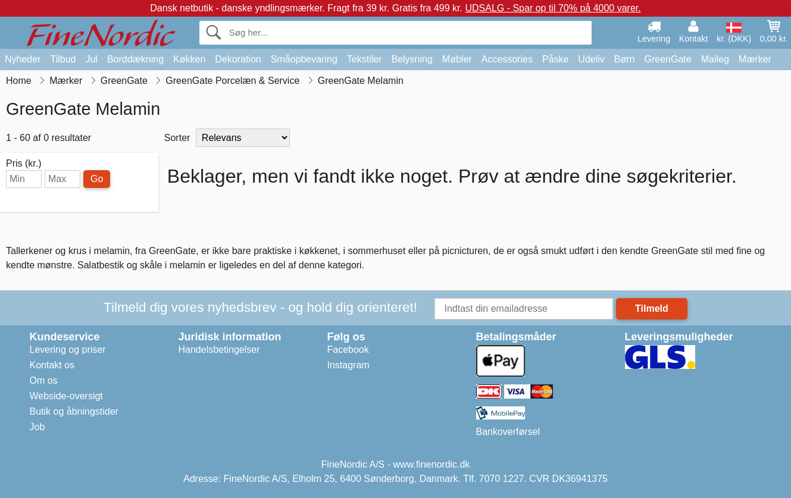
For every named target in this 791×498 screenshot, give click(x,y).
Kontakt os (52, 365)
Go (96, 179)
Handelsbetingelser (219, 349)
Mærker (755, 59)
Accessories (507, 59)
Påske (555, 59)
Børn (624, 59)
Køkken (189, 59)
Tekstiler (364, 59)
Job (37, 427)
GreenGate (668, 59)
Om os (44, 380)
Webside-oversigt (66, 396)
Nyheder (22, 59)
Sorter (177, 138)
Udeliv (591, 59)
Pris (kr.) (24, 163)
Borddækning (135, 59)
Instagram (348, 365)
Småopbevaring (304, 59)
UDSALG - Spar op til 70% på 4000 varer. (552, 8)
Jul (91, 59)
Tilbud (63, 59)
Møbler (457, 59)
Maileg (715, 59)
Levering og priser (68, 349)
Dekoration (238, 59)
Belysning (411, 59)
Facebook (348, 349)
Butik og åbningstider (74, 411)
